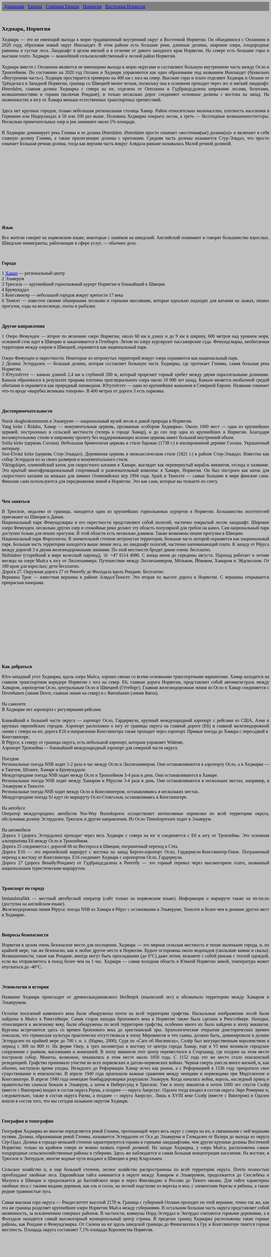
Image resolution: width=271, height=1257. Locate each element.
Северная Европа (62, 6)
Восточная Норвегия (125, 6)
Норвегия (92, 6)
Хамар (11, 273)
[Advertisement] (135, 188)
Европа (35, 6)
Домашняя (14, 6)
